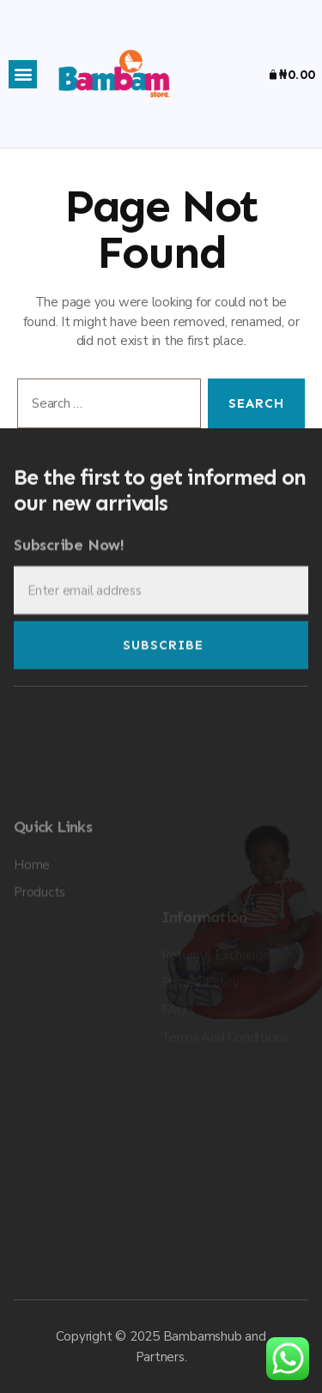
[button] (23, 74)
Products (39, 959)
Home (32, 932)
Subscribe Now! (69, 562)
